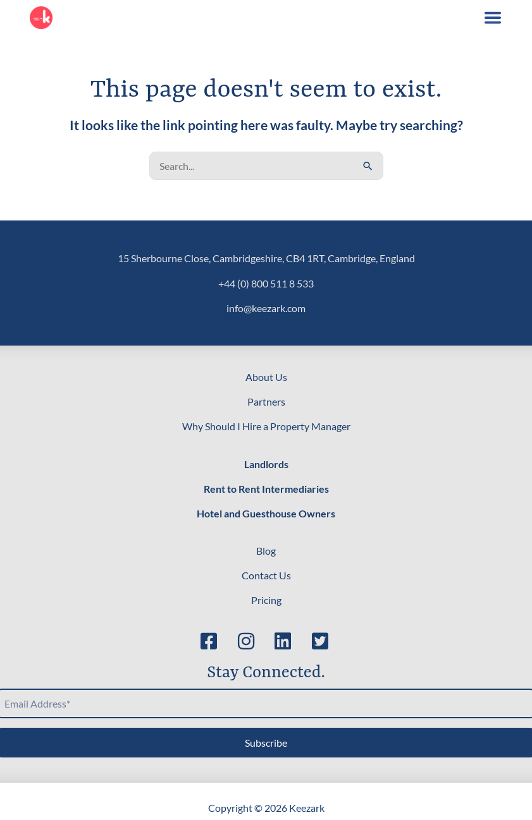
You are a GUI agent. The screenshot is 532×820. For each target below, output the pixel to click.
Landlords (266, 464)
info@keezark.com (266, 308)
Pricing (266, 600)
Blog (266, 551)
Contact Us (266, 575)
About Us (266, 377)
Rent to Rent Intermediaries (266, 489)
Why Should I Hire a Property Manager (266, 426)
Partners (266, 401)
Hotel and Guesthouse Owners (266, 513)
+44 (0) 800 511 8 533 (266, 283)
